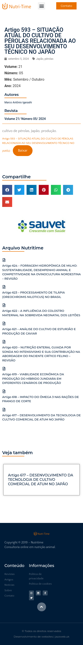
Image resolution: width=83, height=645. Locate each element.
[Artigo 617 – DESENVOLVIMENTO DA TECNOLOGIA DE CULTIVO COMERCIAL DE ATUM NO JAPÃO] (4, 409)
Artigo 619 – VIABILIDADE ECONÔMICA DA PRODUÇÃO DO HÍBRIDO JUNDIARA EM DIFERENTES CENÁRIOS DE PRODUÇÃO (33, 378)
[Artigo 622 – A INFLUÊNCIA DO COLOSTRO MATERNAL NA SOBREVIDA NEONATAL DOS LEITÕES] (4, 305)
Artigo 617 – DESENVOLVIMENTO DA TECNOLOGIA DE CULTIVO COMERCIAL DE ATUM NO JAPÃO (40, 479)
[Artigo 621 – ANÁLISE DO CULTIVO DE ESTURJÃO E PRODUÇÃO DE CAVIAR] (4, 323)
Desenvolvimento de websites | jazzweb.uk (41, 636)
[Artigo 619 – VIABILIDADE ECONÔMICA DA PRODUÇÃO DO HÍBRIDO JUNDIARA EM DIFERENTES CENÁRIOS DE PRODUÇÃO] (4, 368)
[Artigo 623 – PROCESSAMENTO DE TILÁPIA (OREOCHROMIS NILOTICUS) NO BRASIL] (4, 287)
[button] (41, 5)
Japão (39, 58)
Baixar (22, 150)
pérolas (49, 58)
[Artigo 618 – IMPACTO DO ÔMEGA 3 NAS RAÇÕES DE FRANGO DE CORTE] (4, 391)
